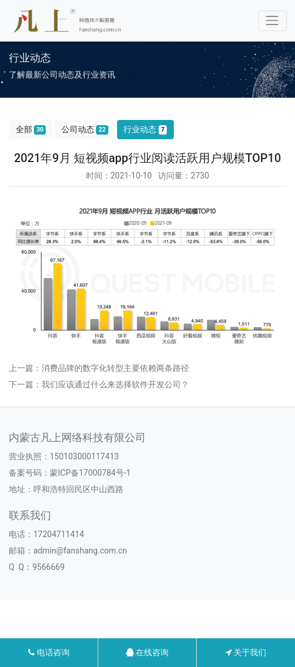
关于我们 (245, 652)
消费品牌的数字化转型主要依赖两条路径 (115, 368)
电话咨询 (48, 652)
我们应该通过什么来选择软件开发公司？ (115, 384)
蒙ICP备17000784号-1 (90, 472)
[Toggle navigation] (272, 21)
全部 (31, 130)
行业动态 (145, 130)
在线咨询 (147, 652)
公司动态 (84, 130)
